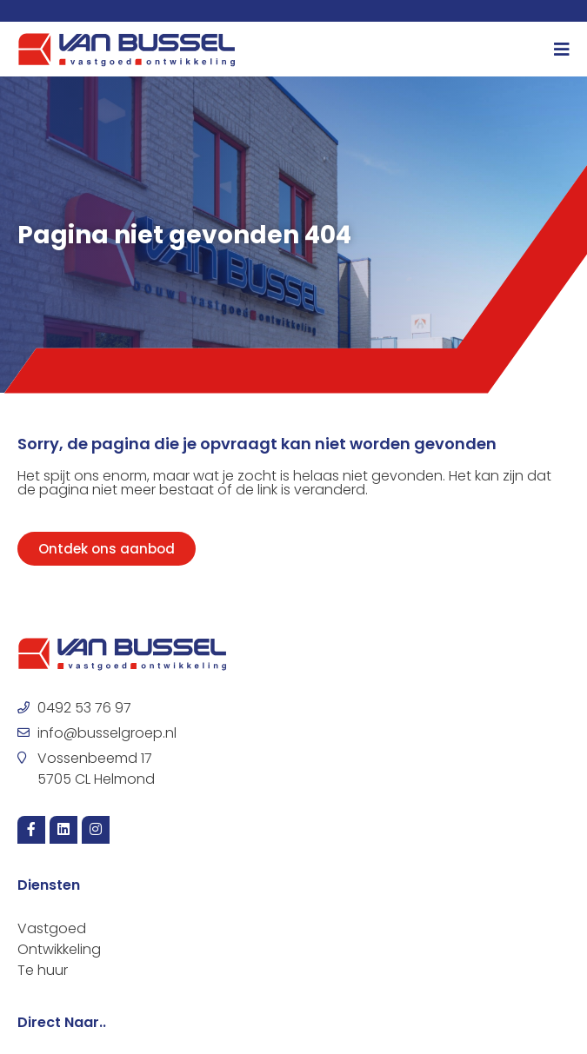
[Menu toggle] (562, 49)
